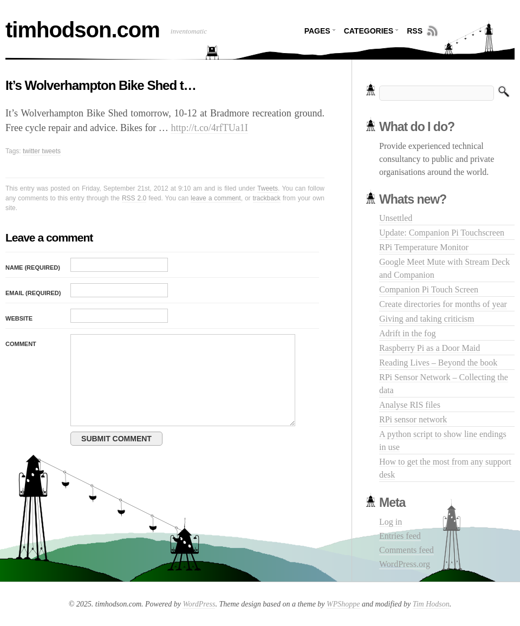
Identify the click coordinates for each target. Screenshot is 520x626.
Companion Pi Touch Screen (428, 289)
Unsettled (395, 218)
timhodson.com (82, 30)
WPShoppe (343, 604)
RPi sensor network (413, 419)
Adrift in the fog (407, 333)
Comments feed (406, 550)
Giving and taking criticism (426, 318)
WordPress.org (404, 564)
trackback (267, 198)
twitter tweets (42, 151)
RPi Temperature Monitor (424, 247)
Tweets (267, 188)
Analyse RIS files (409, 404)
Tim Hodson (431, 604)
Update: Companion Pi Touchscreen (441, 232)
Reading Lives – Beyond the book (438, 362)
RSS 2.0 (134, 198)
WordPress (199, 604)
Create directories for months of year (443, 304)
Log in (390, 521)
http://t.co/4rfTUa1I (209, 127)
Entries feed (400, 535)
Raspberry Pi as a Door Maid (429, 348)
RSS (414, 31)
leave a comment (216, 198)
